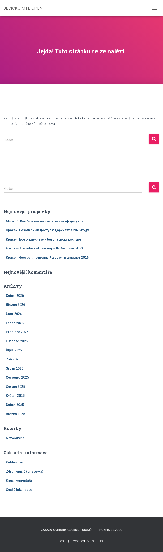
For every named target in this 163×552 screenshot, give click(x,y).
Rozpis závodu (110, 530)
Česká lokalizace (19, 489)
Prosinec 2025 (17, 332)
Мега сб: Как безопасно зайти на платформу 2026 (45, 221)
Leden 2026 (15, 323)
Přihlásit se (14, 462)
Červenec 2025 (17, 377)
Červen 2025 (15, 386)
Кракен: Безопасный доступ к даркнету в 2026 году (47, 230)
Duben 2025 (15, 405)
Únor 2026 (14, 314)
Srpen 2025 (14, 368)
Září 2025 (13, 359)
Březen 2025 (15, 414)
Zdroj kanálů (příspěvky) (24, 471)
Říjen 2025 (14, 350)
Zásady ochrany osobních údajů (66, 530)
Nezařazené (15, 438)
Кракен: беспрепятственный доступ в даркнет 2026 (47, 257)
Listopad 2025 (17, 341)
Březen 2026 (15, 305)
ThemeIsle (97, 541)
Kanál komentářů (19, 480)
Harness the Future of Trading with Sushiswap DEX (44, 248)
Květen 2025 (15, 395)
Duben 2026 (15, 296)
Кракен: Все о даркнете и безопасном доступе (43, 239)
